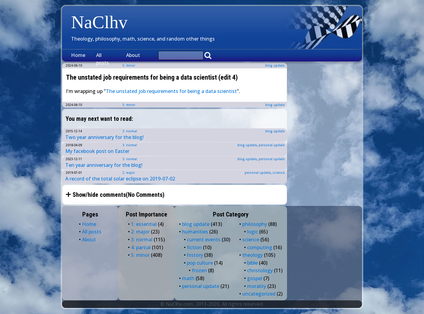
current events (203, 239)
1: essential (144, 224)
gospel (254, 278)
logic (252, 231)
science (278, 172)
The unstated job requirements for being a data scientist (171, 91)
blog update (275, 65)
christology (260, 270)
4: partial (141, 247)
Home (78, 55)
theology (252, 255)
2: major (128, 172)
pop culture (200, 262)
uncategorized (259, 293)
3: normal (129, 131)
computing (259, 247)
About (133, 55)
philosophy (254, 224)
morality (256, 286)
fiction (194, 247)
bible (252, 262)
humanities (195, 231)
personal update (272, 145)
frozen (199, 270)
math (188, 278)
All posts (102, 59)
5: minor (128, 105)
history (195, 255)
